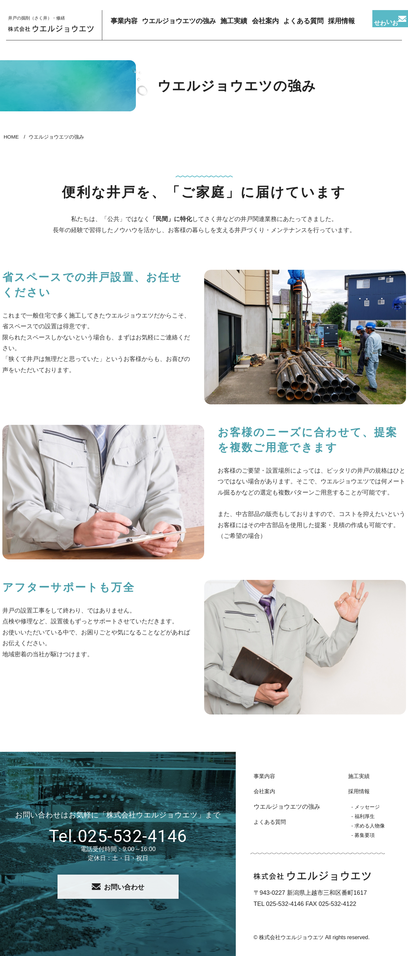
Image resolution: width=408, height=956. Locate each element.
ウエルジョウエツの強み (179, 25)
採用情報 (353, 791)
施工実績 (233, 25)
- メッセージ (362, 806)
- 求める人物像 (365, 825)
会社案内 (267, 25)
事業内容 (125, 25)
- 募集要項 (359, 835)
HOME (11, 137)
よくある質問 (307, 25)
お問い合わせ (118, 887)
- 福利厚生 (359, 816)
